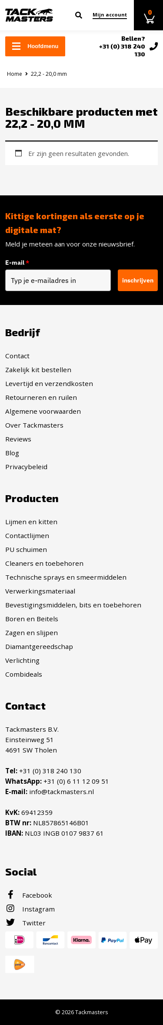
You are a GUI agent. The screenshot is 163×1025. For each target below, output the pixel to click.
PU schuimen (26, 549)
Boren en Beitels (31, 618)
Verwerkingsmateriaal (40, 591)
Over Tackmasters (34, 425)
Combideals (23, 674)
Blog (12, 452)
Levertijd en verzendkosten (49, 383)
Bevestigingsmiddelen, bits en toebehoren (73, 604)
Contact (17, 355)
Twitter (25, 922)
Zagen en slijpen (31, 632)
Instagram (30, 909)
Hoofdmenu (35, 46)
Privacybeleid (26, 466)
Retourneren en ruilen (41, 397)
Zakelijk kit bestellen (38, 369)
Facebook (28, 895)
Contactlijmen (27, 535)
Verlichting (22, 660)
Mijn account (110, 14)
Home (14, 74)
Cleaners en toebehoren (44, 563)
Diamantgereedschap (39, 646)
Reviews (18, 439)
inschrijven (137, 280)
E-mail (17, 262)
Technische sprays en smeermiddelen (65, 577)
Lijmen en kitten (31, 521)
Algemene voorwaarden (43, 411)
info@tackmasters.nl (61, 791)
